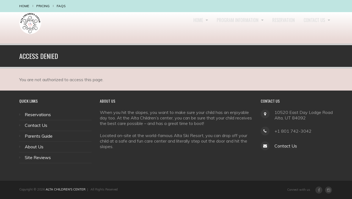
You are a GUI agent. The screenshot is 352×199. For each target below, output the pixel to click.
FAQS (61, 6)
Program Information (230, 27)
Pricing (43, 6)
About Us (34, 146)
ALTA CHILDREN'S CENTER (66, 189)
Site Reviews (38, 157)
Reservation (279, 27)
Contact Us (313, 27)
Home (24, 6)
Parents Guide (39, 136)
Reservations (38, 114)
